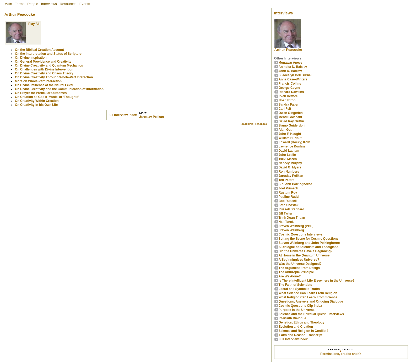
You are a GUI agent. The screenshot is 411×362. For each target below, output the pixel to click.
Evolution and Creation (296, 326)
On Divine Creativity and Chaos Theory (44, 73)
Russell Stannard (291, 209)
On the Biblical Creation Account (39, 50)
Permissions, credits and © (340, 354)
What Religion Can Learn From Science (308, 297)
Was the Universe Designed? (300, 264)
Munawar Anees (290, 62)
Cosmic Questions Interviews (300, 234)
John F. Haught (290, 134)
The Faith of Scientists (295, 285)
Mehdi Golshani (290, 117)
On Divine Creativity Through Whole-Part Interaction (54, 77)
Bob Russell (288, 201)
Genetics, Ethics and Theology (302, 322)
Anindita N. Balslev (293, 67)
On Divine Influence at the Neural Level (44, 85)
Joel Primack (288, 188)
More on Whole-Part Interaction (38, 81)
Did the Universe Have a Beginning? (306, 251)
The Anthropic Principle (296, 272)
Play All (34, 24)
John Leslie (287, 155)
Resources (68, 4)
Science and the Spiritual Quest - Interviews (311, 314)
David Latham (289, 150)
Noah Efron (287, 100)
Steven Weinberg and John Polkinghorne (309, 243)
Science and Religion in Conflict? (303, 331)
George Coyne (289, 88)
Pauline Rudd (289, 197)
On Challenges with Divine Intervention (44, 69)
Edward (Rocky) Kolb (294, 142)
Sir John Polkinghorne (295, 184)
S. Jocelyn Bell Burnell (295, 75)
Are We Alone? (290, 276)
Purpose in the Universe (297, 310)
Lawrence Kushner (293, 146)
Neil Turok (286, 222)
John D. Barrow (290, 71)
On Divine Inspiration (31, 57)
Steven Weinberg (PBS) (296, 226)
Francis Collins (290, 83)
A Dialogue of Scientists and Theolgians (308, 247)
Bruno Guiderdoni (292, 125)
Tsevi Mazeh (288, 159)
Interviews (49, 4)
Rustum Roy (288, 192)
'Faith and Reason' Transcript (300, 335)
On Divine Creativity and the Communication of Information (59, 89)
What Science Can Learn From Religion (308, 293)
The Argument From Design (299, 268)
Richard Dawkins (291, 92)
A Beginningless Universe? (299, 259)
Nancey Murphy (290, 163)
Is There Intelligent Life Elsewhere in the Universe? (317, 280)
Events (84, 4)
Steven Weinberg (291, 230)
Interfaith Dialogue (292, 318)
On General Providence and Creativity (43, 61)
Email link (247, 124)
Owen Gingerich (291, 113)
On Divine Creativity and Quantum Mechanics (49, 65)
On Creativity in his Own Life (36, 105)
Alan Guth (286, 129)
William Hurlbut (290, 138)
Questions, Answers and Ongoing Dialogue (311, 301)
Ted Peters (286, 180)
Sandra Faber (289, 104)
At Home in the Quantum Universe (304, 255)
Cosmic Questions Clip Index (300, 306)
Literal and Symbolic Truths (299, 289)
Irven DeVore (288, 96)
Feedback (261, 124)
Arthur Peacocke (19, 14)
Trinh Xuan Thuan (292, 218)
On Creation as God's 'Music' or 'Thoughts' (47, 97)
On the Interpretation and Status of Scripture (48, 54)
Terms (19, 4)
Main (8, 4)
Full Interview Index (293, 339)
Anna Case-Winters (293, 79)
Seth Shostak (289, 205)
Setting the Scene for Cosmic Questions (309, 238)
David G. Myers (290, 167)
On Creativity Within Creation (37, 101)
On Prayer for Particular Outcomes (41, 93)
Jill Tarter (286, 213)
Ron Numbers (289, 171)
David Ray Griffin (291, 121)
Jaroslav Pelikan (151, 117)
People (32, 4)
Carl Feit (285, 109)
